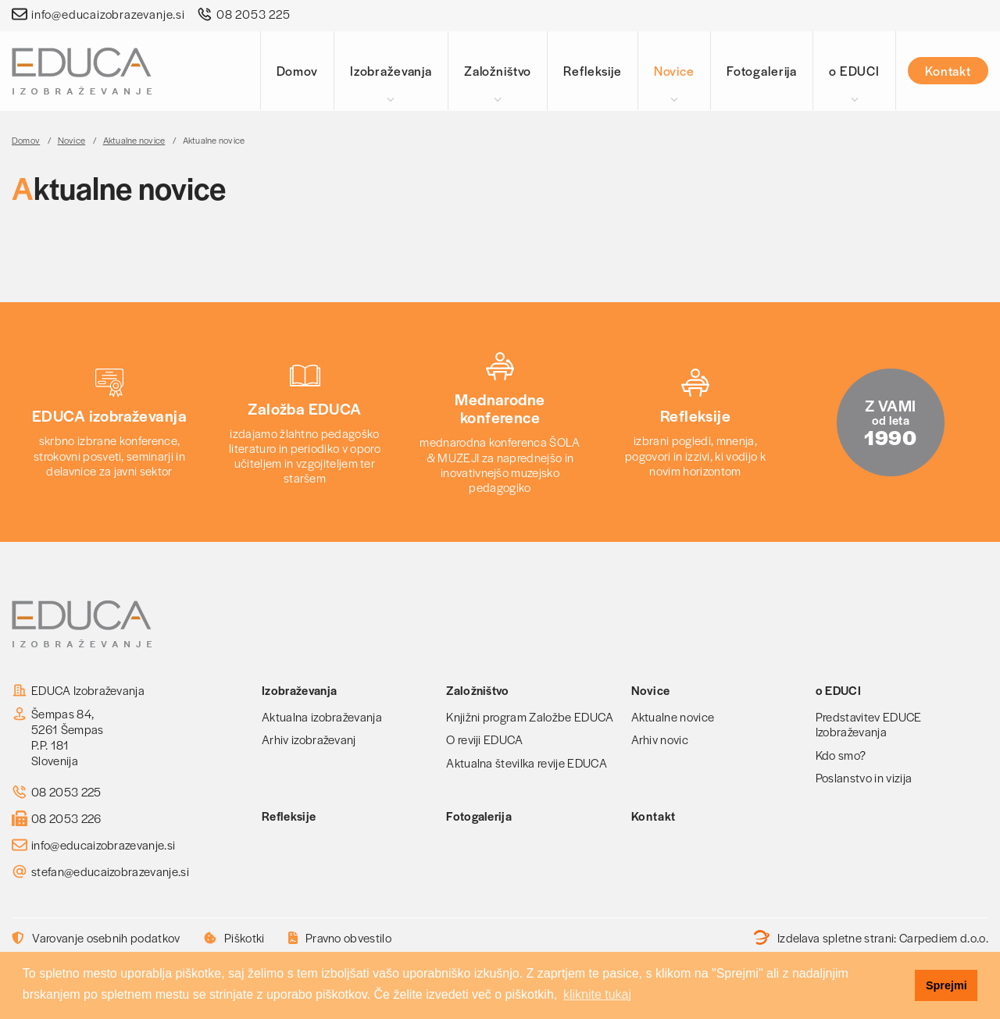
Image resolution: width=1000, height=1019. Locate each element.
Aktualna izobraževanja (322, 716)
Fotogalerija (762, 71)
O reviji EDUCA (484, 739)
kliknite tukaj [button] (597, 994)
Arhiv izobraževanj (309, 739)
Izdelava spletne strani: (871, 938)
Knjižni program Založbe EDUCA (529, 716)
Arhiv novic (660, 739)
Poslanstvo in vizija (864, 777)
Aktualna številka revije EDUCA (526, 762)
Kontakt (948, 71)
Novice (674, 71)
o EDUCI (854, 71)
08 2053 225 (253, 14)
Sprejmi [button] (946, 985)
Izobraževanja (391, 71)
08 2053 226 (66, 818)
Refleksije (592, 71)
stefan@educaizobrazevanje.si (110, 871)
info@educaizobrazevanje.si (108, 14)
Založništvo (497, 71)
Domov (297, 71)
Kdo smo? (841, 754)
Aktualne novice (134, 140)
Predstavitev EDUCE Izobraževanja (869, 724)
